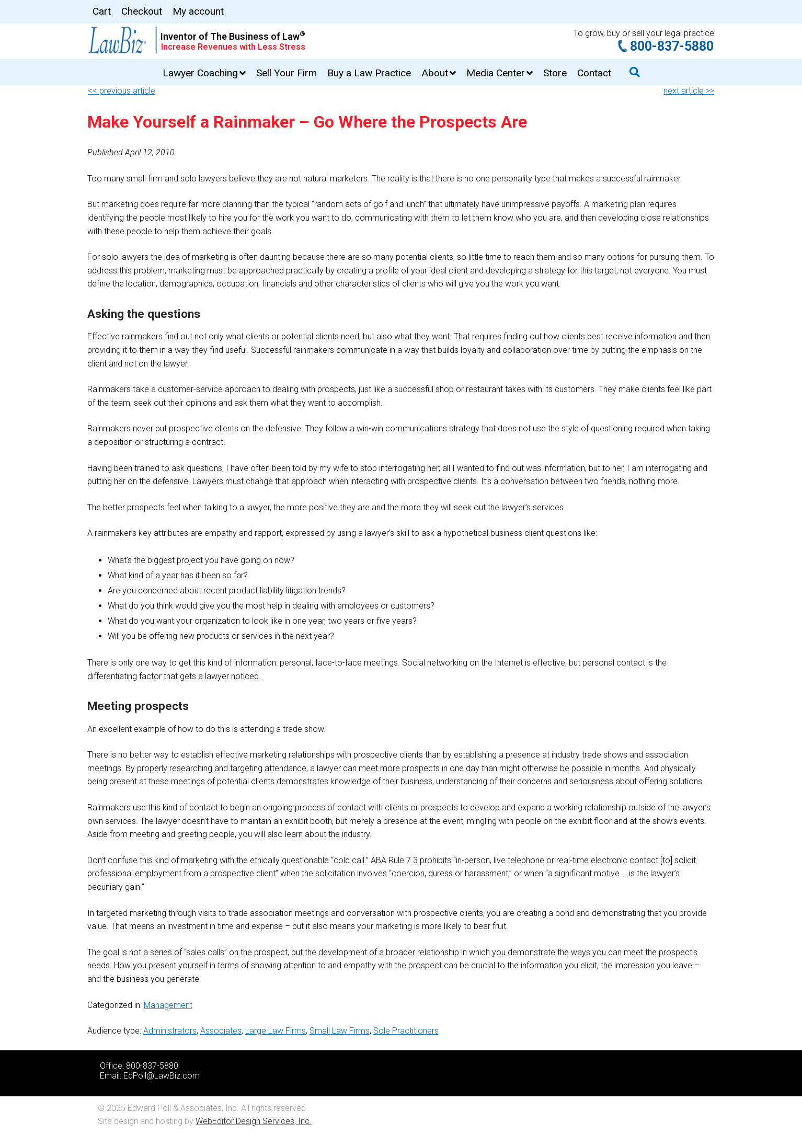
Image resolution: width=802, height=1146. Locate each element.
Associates (221, 1031)
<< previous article (121, 91)
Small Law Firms (340, 1031)
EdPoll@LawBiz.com (161, 1076)
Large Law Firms (275, 1031)
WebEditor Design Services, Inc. (254, 1121)
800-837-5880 (672, 46)
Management (168, 1005)
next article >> (688, 91)
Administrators (170, 1031)
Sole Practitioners (406, 1031)
